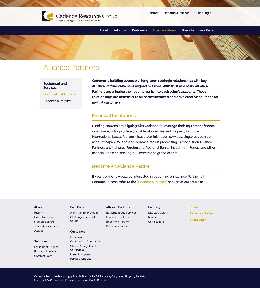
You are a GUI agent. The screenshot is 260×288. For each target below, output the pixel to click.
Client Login (202, 13)
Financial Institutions (59, 94)
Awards (38, 230)
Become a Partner (176, 13)
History (38, 212)
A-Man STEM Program (84, 212)
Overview (76, 237)
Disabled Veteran (159, 212)
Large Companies (81, 254)
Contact (153, 13)
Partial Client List (80, 258)
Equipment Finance (46, 247)
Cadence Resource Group (79, 16)
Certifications (156, 221)
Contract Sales (43, 256)
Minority (153, 217)
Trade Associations (46, 226)
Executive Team (44, 217)
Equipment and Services (55, 85)
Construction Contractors (85, 241)
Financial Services (45, 251)
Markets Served (44, 221)
